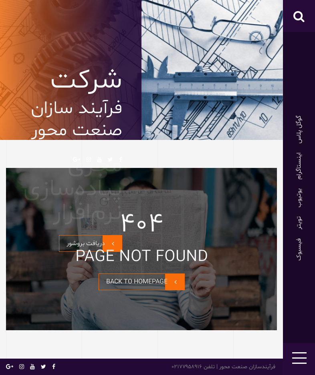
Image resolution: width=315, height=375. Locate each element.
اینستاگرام (299, 166)
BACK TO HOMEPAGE (145, 282)
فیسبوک (299, 249)
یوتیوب (299, 197)
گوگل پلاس (299, 130)
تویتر (299, 222)
